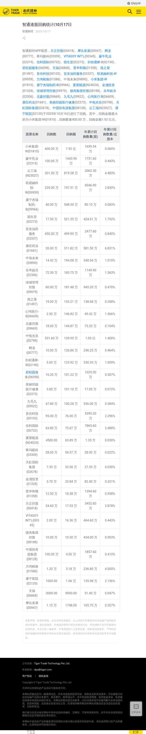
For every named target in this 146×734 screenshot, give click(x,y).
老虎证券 (26, 11)
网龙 (108, 51)
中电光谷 (95, 102)
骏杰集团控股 (79, 91)
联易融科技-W (107, 74)
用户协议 (27, 676)
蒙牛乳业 (105, 56)
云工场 (94, 108)
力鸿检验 (43, 79)
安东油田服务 (73, 74)
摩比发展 (84, 51)
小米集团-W (99, 79)
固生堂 (68, 62)
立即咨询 (136, 712)
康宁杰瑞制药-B (47, 85)
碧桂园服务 (30, 68)
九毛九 (68, 96)
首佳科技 (43, 74)
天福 (56, 68)
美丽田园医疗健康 (62, 102)
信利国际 (43, 62)
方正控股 (57, 51)
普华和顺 (79, 68)
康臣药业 (28, 102)
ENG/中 (136, 3)
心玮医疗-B (95, 96)
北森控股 (43, 96)
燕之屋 (105, 68)
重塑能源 (79, 85)
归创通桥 (94, 62)
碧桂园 (30, 372)
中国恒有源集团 (64, 108)
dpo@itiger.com (43, 669)
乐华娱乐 (109, 91)
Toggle (138, 12)
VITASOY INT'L (74, 56)
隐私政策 (43, 676)
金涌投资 (108, 85)
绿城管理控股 (46, 91)
